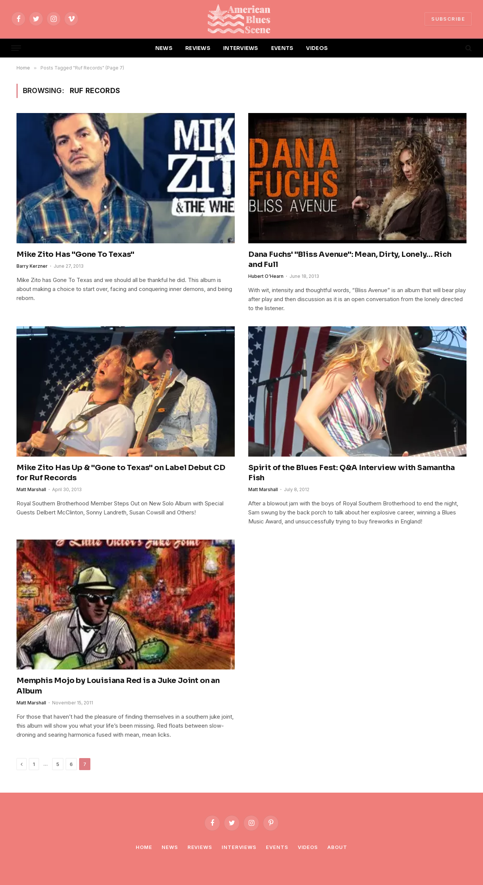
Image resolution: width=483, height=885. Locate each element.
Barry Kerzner (32, 266)
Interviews (239, 847)
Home (144, 847)
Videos (308, 847)
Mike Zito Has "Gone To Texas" (75, 254)
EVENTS (282, 48)
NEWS (163, 48)
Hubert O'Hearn (266, 276)
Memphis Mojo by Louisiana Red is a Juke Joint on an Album (118, 685)
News (170, 847)
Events (277, 847)
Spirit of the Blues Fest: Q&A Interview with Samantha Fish (351, 472)
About (337, 847)
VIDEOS (317, 48)
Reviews (200, 847)
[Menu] (16, 48)
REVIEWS (197, 48)
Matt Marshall (31, 489)
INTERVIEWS (240, 48)
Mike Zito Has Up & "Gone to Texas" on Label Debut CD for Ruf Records (120, 472)
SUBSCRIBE (448, 19)
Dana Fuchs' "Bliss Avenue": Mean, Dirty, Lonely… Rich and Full (349, 259)
